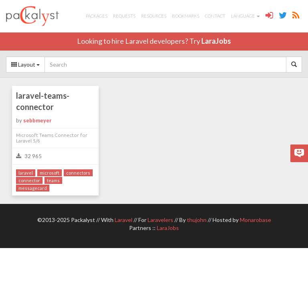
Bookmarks (185, 15)
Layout (25, 64)
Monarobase (255, 219)
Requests (124, 15)
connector (29, 180)
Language (245, 15)
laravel (25, 172)
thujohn (197, 219)
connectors (78, 172)
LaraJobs (216, 41)
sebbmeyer (37, 120)
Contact (215, 15)
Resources (153, 15)
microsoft (49, 172)
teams (53, 180)
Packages (96, 15)
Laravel (123, 219)
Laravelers (160, 219)
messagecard (32, 188)
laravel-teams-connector (42, 101)
